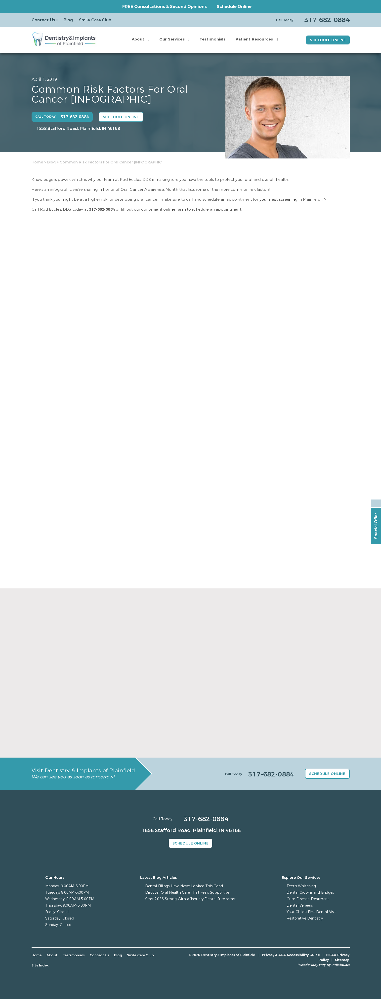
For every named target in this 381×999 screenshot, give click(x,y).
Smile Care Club (95, 20)
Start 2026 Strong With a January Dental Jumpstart (190, 899)
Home (37, 162)
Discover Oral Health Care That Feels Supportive (187, 892)
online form (174, 209)
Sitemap (342, 960)
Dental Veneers (300, 905)
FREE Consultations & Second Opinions (164, 6)
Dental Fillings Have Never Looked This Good (184, 886)
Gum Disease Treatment (308, 899)
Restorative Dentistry (305, 918)
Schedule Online (234, 6)
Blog (68, 20)
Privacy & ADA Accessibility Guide (291, 955)
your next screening (278, 199)
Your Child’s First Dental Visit (311, 912)
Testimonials (212, 39)
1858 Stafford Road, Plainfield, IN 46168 (78, 128)
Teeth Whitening (301, 886)
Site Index (40, 965)
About (137, 39)
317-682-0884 (102, 209)
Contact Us (43, 20)
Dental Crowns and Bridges (310, 892)
